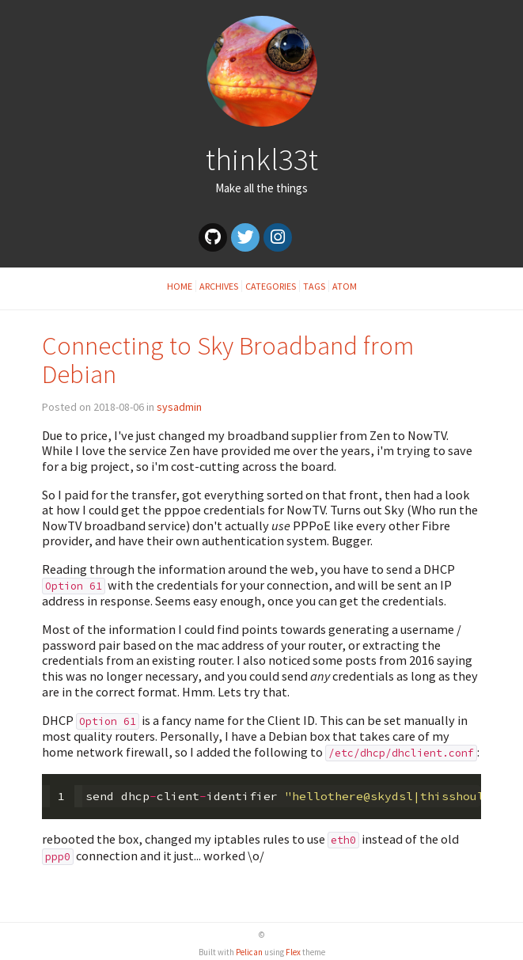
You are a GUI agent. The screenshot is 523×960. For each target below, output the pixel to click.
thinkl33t (262, 159)
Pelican (249, 952)
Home (179, 286)
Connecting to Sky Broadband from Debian (228, 359)
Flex (293, 952)
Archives (218, 286)
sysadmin (179, 407)
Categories (270, 286)
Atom (344, 286)
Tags (314, 286)
